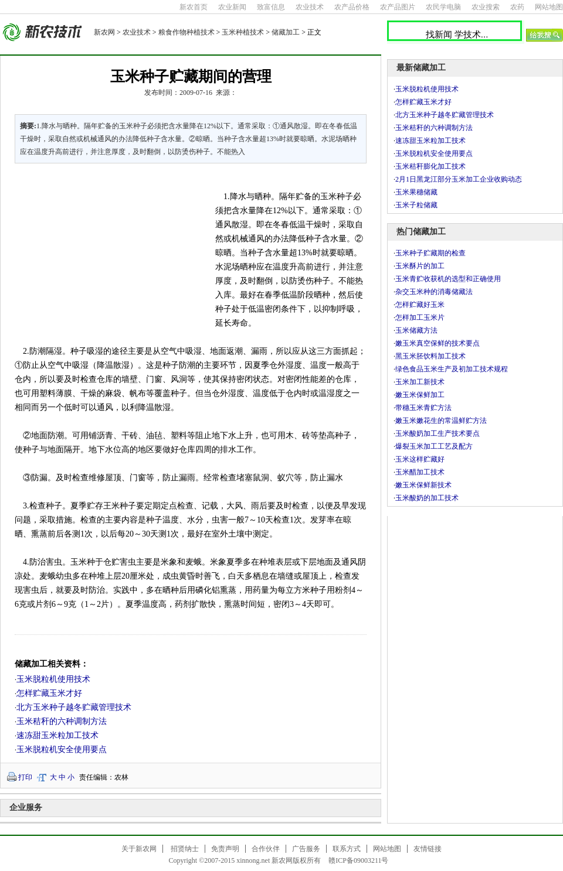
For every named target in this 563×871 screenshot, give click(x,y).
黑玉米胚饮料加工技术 (430, 356)
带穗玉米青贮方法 (423, 408)
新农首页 (193, 7)
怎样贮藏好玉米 (420, 304)
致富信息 (271, 7)
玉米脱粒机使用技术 (53, 679)
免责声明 (225, 849)
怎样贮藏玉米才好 (49, 693)
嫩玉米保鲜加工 (420, 395)
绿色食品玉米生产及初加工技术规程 (451, 369)
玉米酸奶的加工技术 (427, 498)
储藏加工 (286, 32)
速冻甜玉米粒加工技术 (57, 735)
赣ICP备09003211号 (358, 860)
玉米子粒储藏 (416, 205)
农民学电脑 (443, 7)
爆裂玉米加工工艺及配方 (434, 446)
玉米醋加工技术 (420, 472)
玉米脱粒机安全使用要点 (61, 749)
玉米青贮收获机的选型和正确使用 (448, 279)
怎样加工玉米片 (420, 317)
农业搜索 (486, 7)
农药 (517, 7)
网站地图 (549, 7)
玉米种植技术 (243, 32)
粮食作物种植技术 (186, 32)
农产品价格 (351, 7)
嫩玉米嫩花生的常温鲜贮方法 (441, 420)
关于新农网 (139, 849)
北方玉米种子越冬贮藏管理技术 (73, 707)
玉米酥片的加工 (420, 266)
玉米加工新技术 (420, 382)
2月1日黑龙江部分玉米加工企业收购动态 (458, 179)
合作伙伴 (266, 849)
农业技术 (310, 7)
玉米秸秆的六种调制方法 (61, 721)
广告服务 (306, 849)
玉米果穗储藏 (416, 192)
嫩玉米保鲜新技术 (423, 485)
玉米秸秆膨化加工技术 (430, 166)
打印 (25, 777)
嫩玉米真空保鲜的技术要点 (437, 343)
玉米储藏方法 (416, 330)
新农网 (104, 32)
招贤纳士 (185, 849)
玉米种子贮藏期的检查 (430, 253)
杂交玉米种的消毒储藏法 (434, 292)
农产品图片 (397, 7)
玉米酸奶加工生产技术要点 (437, 433)
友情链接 (427, 849)
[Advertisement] (107, 252)
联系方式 (347, 849)
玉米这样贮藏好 (420, 459)
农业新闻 (232, 7)
